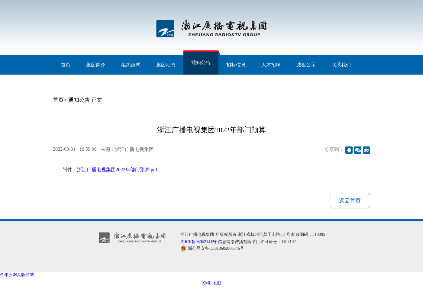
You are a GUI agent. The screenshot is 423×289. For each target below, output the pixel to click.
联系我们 (341, 64)
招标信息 (236, 64)
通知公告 (201, 62)
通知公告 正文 (85, 100)
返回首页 (350, 201)
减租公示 (306, 64)
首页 (65, 64)
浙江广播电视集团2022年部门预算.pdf (117, 169)
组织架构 (130, 64)
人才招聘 (271, 64)
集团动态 (166, 64)
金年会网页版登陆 (17, 274)
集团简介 (95, 64)
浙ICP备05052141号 (198, 241)
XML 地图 (211, 283)
